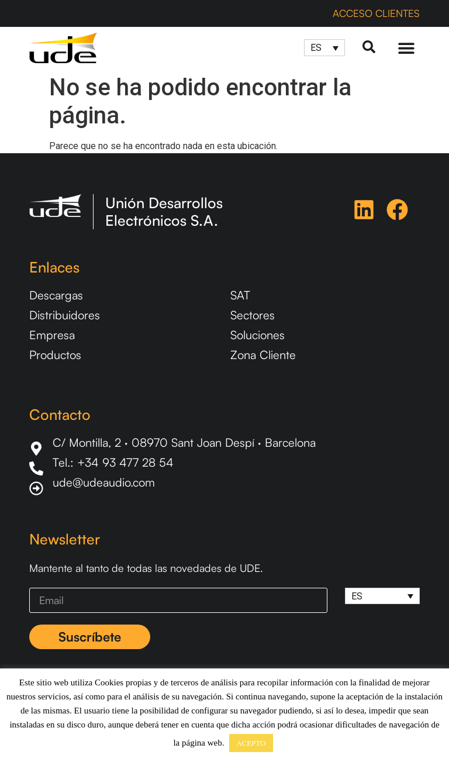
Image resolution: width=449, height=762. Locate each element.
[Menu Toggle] (406, 48)
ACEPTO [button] (250, 743)
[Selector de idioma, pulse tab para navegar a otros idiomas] (324, 47)
